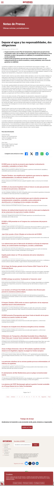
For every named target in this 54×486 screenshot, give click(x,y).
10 (39, 396)
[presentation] (24, 450)
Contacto (6, 455)
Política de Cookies (10, 479)
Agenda (6, 450)
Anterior (13, 396)
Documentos (7, 449)
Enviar (35, 444)
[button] (26, 154)
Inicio (8, 396)
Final (49, 396)
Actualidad (7, 444)
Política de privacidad (25, 457)
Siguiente (43, 396)
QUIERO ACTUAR (27, 427)
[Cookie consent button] (2, 484)
